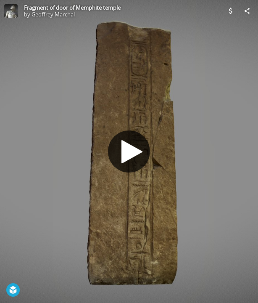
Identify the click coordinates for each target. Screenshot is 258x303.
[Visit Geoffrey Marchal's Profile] (11, 11)
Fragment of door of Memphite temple (72, 7)
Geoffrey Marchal (53, 14)
